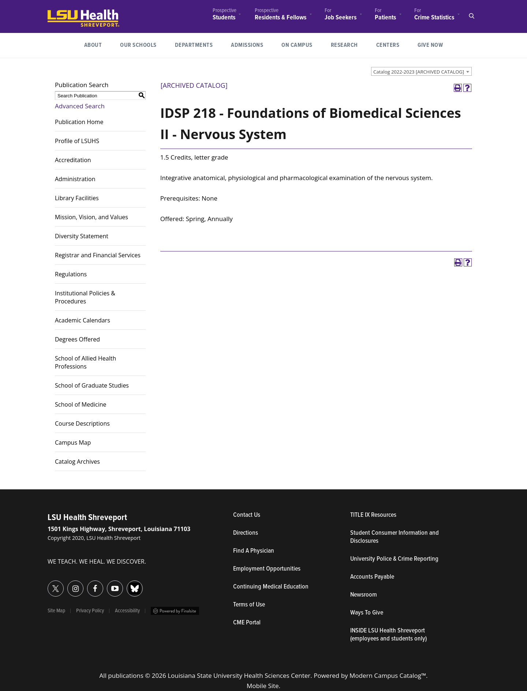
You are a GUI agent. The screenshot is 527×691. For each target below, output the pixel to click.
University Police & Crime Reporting (394, 559)
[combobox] (421, 71)
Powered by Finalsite (175, 611)
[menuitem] (224, 15)
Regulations (71, 274)
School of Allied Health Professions (85, 362)
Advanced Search (80, 106)
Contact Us (280, 515)
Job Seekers (340, 18)
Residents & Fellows (280, 18)
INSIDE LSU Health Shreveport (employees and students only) (388, 635)
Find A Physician (253, 551)
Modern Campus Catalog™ (388, 675)
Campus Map (73, 442)
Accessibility (127, 611)
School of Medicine (80, 404)
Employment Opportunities (266, 569)
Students (224, 18)
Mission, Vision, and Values (91, 217)
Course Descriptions (82, 423)
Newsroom (363, 595)
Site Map (56, 611)
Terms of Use (249, 605)
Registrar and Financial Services (98, 255)
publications (125, 675)
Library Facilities (77, 198)
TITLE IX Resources (373, 515)
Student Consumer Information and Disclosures (394, 537)
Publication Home (79, 122)
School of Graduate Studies (92, 385)
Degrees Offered (77, 339)
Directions (245, 533)
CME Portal (280, 623)
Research (349, 44)
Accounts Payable (372, 577)
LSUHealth (63, 13)
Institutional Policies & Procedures (85, 297)
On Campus (297, 45)
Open (471, 16)
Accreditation (73, 160)
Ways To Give (366, 613)
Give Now (430, 45)
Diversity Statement (81, 236)
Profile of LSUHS (77, 141)
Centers (388, 45)
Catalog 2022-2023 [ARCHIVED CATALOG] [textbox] (418, 71)
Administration (75, 179)
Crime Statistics (434, 17)
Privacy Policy (90, 611)
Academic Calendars (82, 320)
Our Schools (138, 45)
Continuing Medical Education (271, 587)
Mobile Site (263, 685)
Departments (194, 45)
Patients (385, 17)
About (93, 45)
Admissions (247, 45)
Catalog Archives (77, 461)
